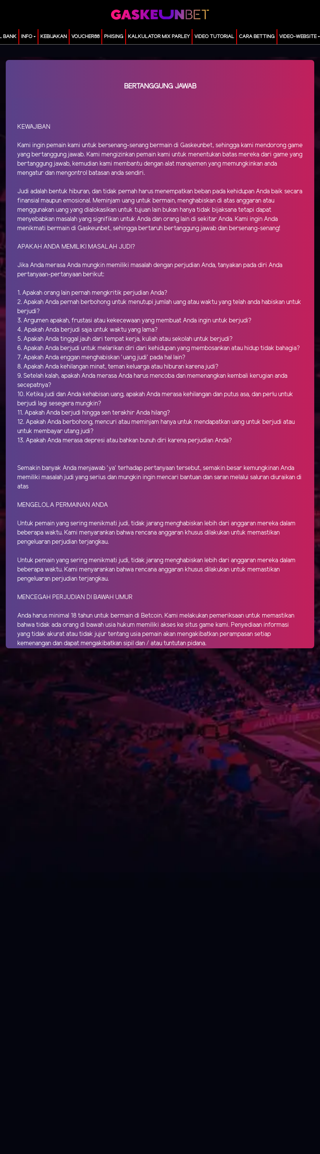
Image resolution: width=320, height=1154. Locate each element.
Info (26, 37)
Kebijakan (53, 37)
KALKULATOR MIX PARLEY (159, 37)
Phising (113, 37)
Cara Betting (257, 37)
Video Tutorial (214, 37)
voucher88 (85, 37)
